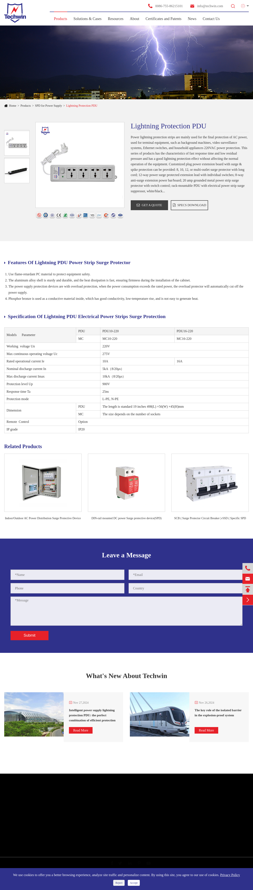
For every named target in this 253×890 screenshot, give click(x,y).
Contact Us (211, 19)
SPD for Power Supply (48, 105)
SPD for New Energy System (25, 814)
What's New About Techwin (126, 678)
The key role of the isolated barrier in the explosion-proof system (218, 713)
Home (12, 105)
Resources (116, 19)
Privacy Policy (230, 875)
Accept (134, 882)
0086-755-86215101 (165, 5)
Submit (29, 635)
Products (60, 19)
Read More (80, 730)
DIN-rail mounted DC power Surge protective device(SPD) (127, 518)
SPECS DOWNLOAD (189, 205)
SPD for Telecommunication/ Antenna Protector (37, 829)
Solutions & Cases (88, 19)
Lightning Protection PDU (81, 105)
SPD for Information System (25, 821)
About (134, 19)
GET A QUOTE (149, 205)
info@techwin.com (206, 6)
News (192, 19)
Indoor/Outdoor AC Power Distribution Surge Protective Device (43, 518)
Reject (118, 882)
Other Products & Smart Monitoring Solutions (36, 836)
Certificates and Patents (164, 19)
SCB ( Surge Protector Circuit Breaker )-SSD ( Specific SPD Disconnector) (210, 518)
